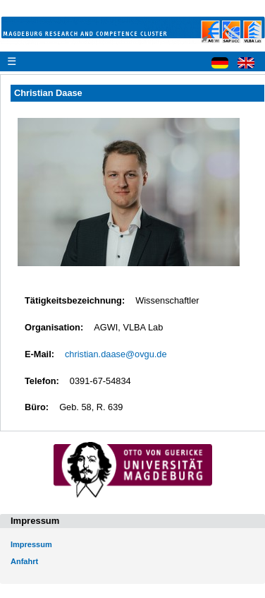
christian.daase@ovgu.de (116, 354)
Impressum (31, 544)
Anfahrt (24, 561)
